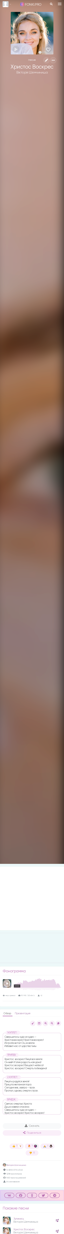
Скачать (32, 1125)
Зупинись (18, 1218)
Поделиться (32, 1132)
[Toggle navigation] (59, 4)
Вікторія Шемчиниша (32, 72)
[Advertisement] (32, 898)
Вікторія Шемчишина (14, 1165)
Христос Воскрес (24, 1229)
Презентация (22, 1013)
